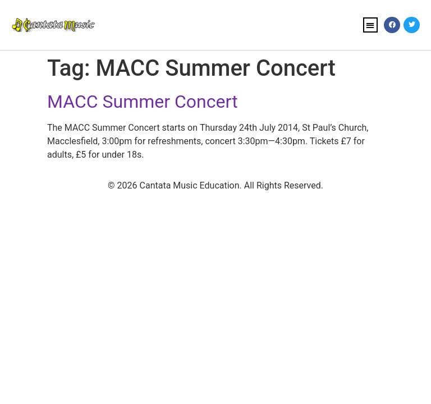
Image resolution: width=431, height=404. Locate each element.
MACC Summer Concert (142, 101)
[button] (370, 25)
